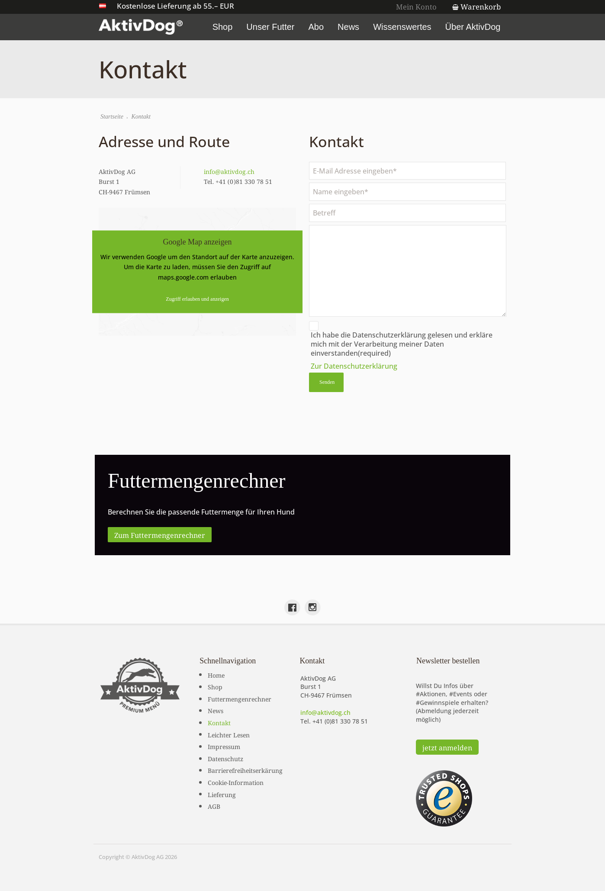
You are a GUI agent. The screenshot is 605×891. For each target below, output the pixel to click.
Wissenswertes (405, 27)
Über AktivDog (475, 27)
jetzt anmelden (447, 746)
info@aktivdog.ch (229, 171)
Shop (225, 27)
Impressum (224, 745)
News (351, 27)
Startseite (112, 117)
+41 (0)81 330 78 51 (340, 721)
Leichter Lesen (229, 734)
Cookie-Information (236, 781)
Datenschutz (225, 757)
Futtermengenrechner (239, 698)
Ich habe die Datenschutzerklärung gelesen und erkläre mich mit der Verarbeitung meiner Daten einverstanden (401, 344)
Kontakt (219, 721)
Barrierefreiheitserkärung (245, 769)
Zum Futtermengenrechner (159, 534)
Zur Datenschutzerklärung (354, 366)
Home (216, 674)
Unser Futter (273, 27)
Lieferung (222, 793)
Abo (319, 27)
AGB (214, 805)
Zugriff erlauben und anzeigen (197, 299)
